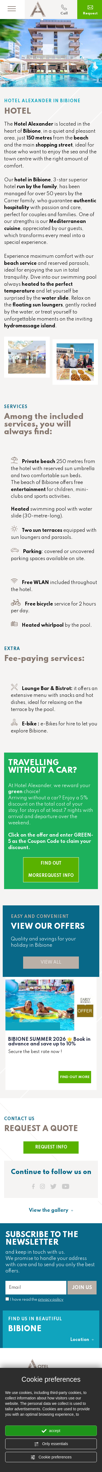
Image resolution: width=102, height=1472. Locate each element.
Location (82, 1340)
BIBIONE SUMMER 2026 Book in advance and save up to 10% (49, 1041)
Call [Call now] (64, 10)
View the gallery (51, 1210)
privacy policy (50, 1300)
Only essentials (51, 1444)
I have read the (36, 1300)
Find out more (75, 1077)
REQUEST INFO (51, 1147)
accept (51, 1430)
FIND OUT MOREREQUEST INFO (51, 869)
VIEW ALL (51, 962)
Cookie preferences (51, 1457)
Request (90, 10)
